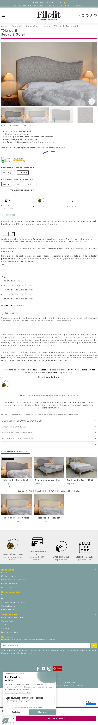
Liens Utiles (7, 569)
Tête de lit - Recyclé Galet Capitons (23, 480)
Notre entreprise (10, 592)
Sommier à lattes (84, 318)
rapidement (61, 560)
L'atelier (4, 595)
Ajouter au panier (56, 719)
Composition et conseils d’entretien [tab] (22, 421)
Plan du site (6, 587)
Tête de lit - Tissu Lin (49, 517)
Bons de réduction (9, 632)
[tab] (49, 443)
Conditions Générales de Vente (15, 580)
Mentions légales (8, 576)
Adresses (5, 628)
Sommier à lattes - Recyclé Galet (54, 480)
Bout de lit (16, 321)
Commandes (7, 621)
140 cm (6, 184)
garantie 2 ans (85, 560)
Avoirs (4, 625)
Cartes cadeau (8, 610)
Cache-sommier (62, 321)
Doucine (23, 172)
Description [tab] (8, 215)
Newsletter (7, 637)
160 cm (19, 184)
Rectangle (8, 172)
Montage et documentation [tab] (17, 438)
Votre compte (9, 614)
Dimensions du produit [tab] (14, 427)
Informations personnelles (12, 617)
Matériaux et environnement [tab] (17, 432)
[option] (49, 74)
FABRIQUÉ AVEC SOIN (13, 554)
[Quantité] (8, 718)
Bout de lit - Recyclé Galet (82, 480)
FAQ (74, 395)
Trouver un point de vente (13, 602)
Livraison (46, 345)
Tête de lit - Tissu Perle (16, 517)
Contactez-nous (8, 606)
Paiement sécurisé (9, 583)
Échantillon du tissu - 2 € (22, 190)
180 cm (31, 184)
